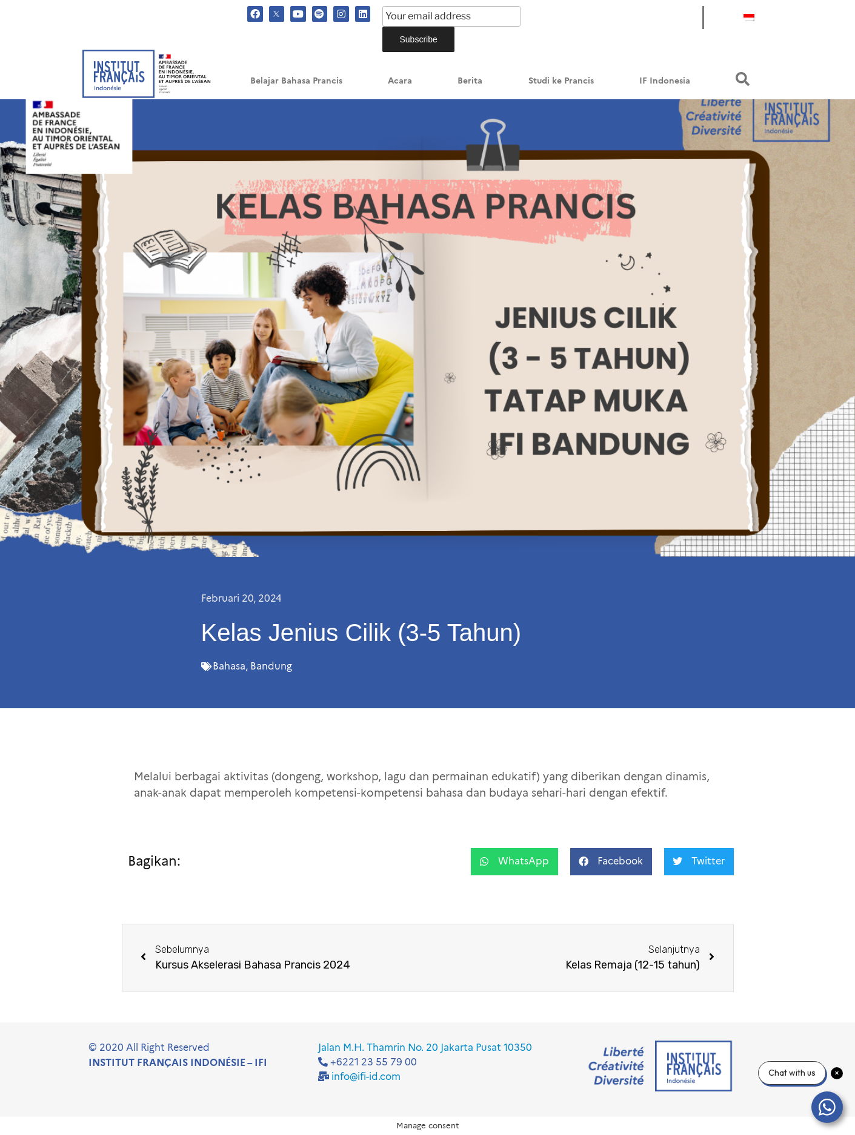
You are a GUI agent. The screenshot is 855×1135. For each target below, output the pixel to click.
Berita (469, 80)
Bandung (271, 666)
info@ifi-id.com (366, 1076)
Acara (400, 80)
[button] (743, 79)
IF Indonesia (664, 80)
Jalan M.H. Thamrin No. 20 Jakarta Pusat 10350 (425, 1047)
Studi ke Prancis (561, 80)
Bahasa (229, 666)
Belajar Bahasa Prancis (296, 80)
